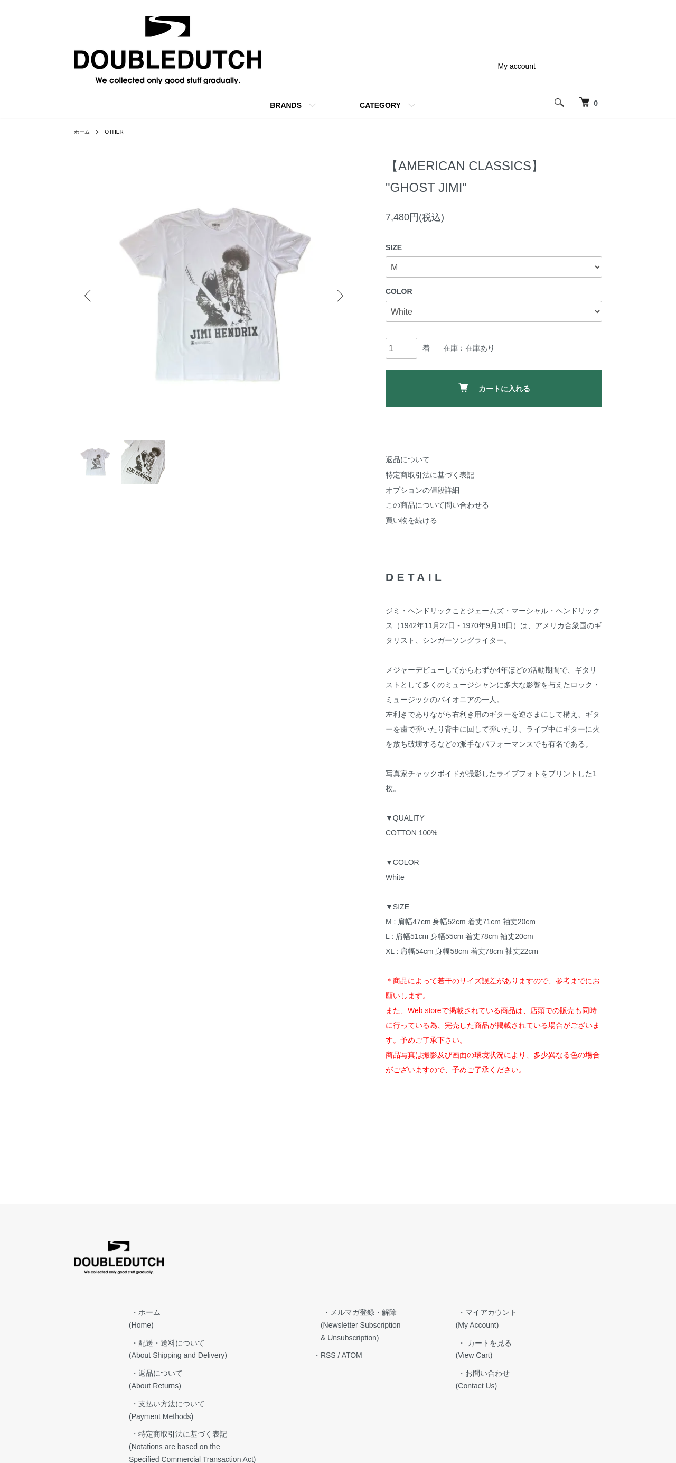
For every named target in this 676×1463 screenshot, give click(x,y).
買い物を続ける (411, 520)
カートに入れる (494, 388)
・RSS (419, 1290)
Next (338, 295)
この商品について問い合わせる (437, 505)
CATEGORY (380, 105)
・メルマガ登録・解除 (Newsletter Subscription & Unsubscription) (451, 1259)
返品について (408, 459)
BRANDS (286, 105)
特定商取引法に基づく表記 (430, 475)
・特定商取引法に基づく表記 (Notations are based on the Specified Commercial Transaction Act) (293, 1381)
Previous (90, 295)
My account (516, 66)
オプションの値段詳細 (422, 490)
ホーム (83, 131)
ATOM (446, 1290)
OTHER (119, 131)
